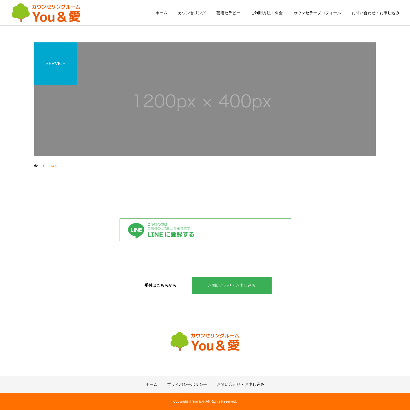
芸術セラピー (228, 13)
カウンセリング (192, 13)
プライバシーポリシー (187, 384)
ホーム (161, 13)
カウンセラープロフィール (317, 13)
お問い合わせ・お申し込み (375, 13)
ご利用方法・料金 (267, 13)
